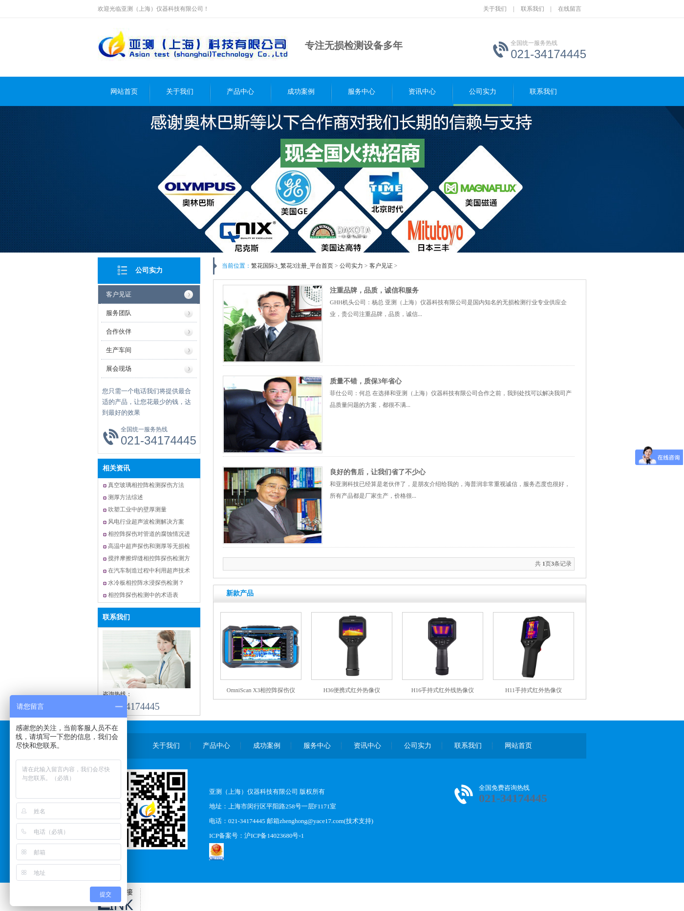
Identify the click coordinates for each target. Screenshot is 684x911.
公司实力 (482, 91)
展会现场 (118, 368)
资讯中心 (422, 91)
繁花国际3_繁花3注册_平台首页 (292, 265)
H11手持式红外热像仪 (533, 690)
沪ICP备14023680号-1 (274, 835)
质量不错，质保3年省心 (366, 381)
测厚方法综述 (125, 497)
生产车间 (118, 350)
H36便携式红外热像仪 (352, 690)
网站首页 (124, 91)
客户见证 (118, 294)
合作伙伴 (118, 331)
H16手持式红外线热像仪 (442, 690)
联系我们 (532, 8)
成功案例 (301, 91)
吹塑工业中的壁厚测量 (137, 509)
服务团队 (118, 313)
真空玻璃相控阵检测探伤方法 (146, 485)
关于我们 (495, 8)
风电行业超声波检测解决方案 (146, 521)
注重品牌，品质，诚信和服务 (374, 290)
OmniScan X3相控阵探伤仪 (261, 690)
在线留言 (569, 8)
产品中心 (240, 91)
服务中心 (361, 91)
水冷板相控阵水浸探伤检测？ (146, 582)
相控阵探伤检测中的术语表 (143, 595)
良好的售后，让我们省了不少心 (378, 472)
